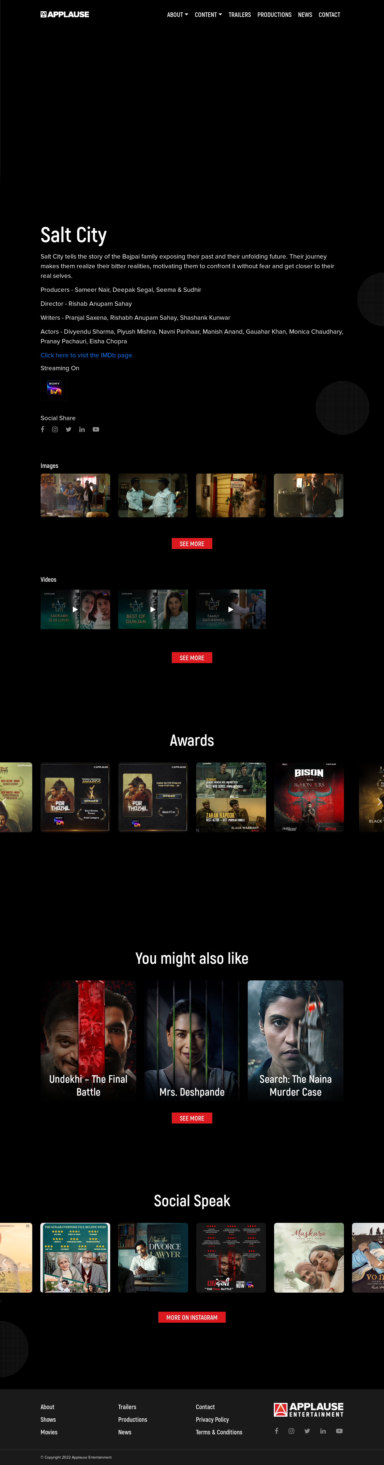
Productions (274, 14)
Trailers (240, 14)
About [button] (175, 14)
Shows (48, 1419)
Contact (329, 14)
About (48, 1407)
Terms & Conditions (219, 1432)
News (305, 14)
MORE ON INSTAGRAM (192, 1317)
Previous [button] (4, 797)
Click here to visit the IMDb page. (87, 355)
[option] (192, 97)
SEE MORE (192, 543)
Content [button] (206, 14)
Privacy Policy (212, 1419)
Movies (49, 1432)
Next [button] (380, 797)
